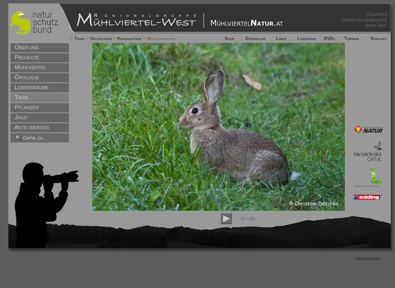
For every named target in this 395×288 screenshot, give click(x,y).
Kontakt (379, 38)
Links (281, 38)
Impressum (368, 258)
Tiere (80, 38)
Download (255, 38)
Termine (351, 38)
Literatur (306, 38)
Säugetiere (101, 38)
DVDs (330, 38)
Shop (230, 38)
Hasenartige (129, 38)
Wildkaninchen (161, 38)
